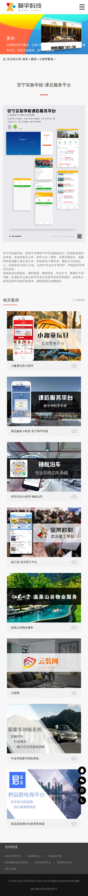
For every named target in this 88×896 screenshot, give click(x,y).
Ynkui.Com (42, 881)
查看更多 (80, 300)
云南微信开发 (55, 856)
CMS (31, 881)
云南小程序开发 (12, 856)
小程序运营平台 (42, 862)
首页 (25, 59)
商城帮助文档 (64, 862)
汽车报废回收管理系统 (16, 862)
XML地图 (74, 881)
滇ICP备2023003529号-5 (44, 889)
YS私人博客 (10, 869)
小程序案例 (46, 59)
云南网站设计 (34, 856)
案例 (33, 59)
